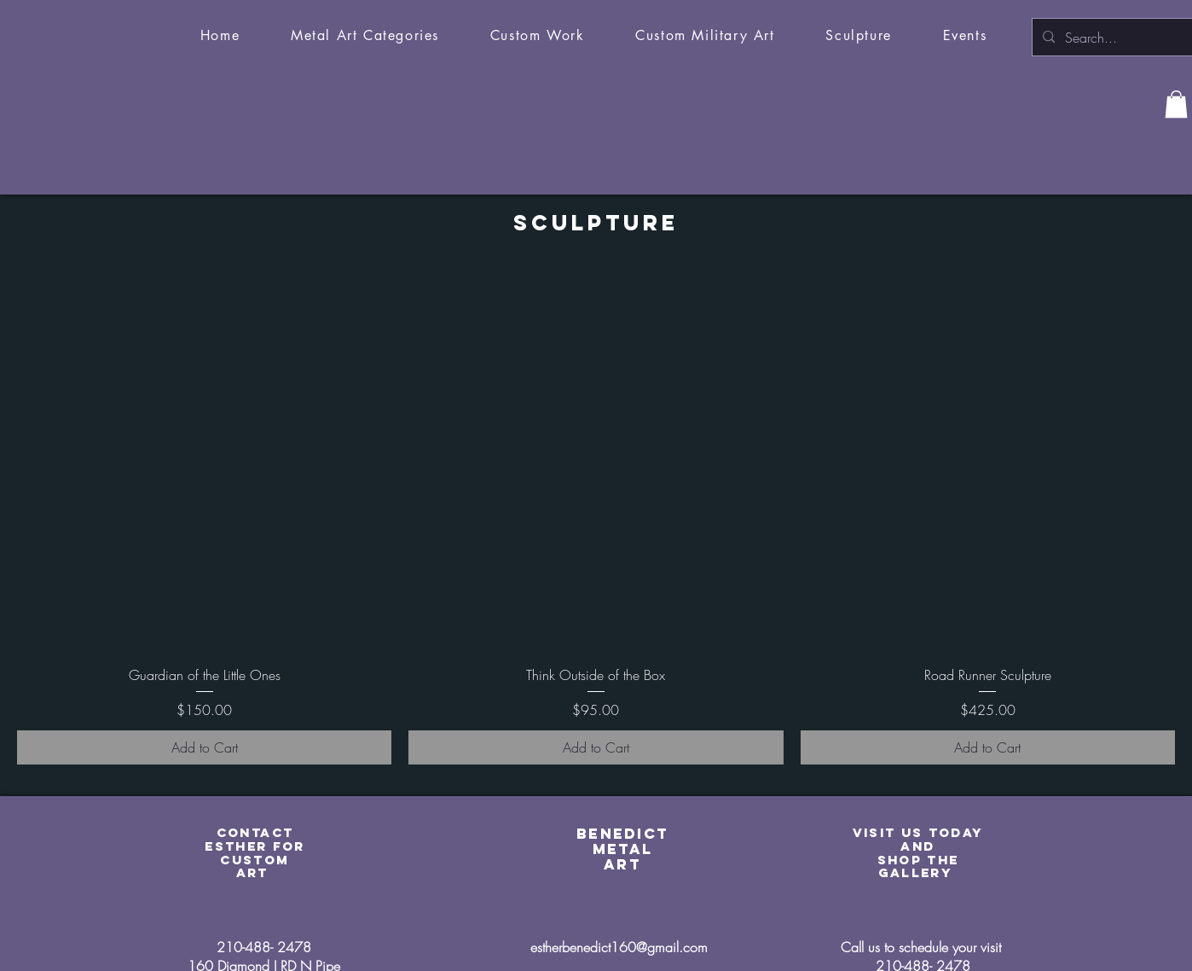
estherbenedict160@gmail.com (619, 947)
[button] (365, 36)
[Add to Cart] (204, 747)
